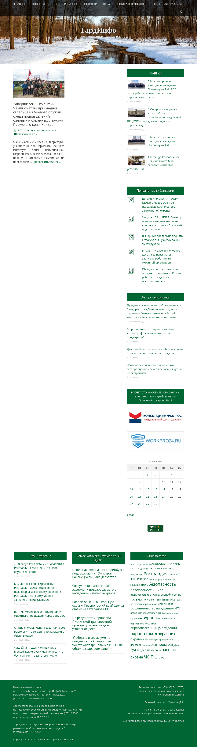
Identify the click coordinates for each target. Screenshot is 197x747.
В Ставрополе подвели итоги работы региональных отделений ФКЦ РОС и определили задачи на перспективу (154, 117)
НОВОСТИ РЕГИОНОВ (64, 4)
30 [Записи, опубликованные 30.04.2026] (155, 504)
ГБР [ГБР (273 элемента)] (132, 568)
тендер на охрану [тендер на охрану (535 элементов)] (149, 650)
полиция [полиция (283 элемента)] (153, 639)
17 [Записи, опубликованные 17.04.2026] (163, 489)
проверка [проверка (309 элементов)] (135, 645)
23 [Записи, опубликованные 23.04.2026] (155, 496)
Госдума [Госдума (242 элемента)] (146, 568)
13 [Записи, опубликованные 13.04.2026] (131, 489)
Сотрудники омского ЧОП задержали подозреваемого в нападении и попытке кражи (94, 589)
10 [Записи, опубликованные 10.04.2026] (163, 482)
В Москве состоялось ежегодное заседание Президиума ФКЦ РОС (162, 141)
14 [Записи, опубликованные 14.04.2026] (139, 489)
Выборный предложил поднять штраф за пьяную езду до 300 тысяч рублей (162, 240)
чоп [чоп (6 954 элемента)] (149, 656)
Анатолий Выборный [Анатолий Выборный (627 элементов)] (166, 564)
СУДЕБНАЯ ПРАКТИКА (168, 4)
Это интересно (40, 556)
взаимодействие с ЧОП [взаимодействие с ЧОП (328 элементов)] (143, 594)
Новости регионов (45, 130)
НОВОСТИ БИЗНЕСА (97, 4)
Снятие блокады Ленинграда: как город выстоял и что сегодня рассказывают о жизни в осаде (39, 631)
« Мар (131, 515)
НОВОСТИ (38, 4)
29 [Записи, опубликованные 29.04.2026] (147, 504)
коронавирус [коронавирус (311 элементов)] (150, 604)
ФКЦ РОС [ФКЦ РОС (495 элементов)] (136, 579)
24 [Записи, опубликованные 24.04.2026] (163, 496)
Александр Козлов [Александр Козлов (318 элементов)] (140, 564)
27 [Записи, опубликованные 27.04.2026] (131, 504)
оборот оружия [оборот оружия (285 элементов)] (171, 613)
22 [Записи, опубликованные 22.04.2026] (147, 496)
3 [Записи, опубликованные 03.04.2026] (163, 475)
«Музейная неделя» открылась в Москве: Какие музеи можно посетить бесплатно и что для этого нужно (38, 651)
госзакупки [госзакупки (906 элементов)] (139, 599)
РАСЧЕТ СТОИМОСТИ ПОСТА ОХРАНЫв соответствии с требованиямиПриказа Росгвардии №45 (155, 396)
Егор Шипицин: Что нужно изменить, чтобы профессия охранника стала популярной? (151, 333)
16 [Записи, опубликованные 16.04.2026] (155, 489)
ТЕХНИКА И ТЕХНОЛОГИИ (131, 4)
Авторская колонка (155, 297)
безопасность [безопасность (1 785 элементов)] (162, 584)
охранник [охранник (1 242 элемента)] (166, 633)
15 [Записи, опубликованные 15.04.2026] (147, 489)
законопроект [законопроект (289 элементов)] (164, 599)
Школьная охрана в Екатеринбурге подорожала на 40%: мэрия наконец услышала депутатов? (98, 573)
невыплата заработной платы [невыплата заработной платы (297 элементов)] (146, 613)
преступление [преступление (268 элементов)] (166, 639)
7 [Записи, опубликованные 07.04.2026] (139, 482)
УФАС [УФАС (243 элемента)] (171, 574)
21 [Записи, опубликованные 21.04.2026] (139, 496)
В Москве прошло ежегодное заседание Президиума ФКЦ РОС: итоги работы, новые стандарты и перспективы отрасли (152, 89)
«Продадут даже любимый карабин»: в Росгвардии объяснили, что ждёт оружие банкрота (39, 568)
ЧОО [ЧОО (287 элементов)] (145, 579)
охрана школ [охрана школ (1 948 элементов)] (143, 633)
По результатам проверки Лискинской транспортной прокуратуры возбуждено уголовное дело (92, 623)
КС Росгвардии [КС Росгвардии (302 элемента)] (159, 568)
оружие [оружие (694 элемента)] (136, 618)
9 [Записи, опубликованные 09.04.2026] (155, 482)
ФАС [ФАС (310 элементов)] (176, 574)
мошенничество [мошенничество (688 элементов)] (142, 608)
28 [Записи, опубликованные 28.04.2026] (139, 504)
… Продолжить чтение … (45, 162)
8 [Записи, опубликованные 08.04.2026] (147, 482)
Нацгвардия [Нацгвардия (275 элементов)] (136, 574)
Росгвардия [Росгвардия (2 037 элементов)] (156, 574)
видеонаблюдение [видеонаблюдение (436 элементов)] (169, 594)
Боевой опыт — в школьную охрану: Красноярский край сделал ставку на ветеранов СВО (98, 605)
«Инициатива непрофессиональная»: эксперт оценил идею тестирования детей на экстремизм (154, 369)
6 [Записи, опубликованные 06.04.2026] (131, 482)
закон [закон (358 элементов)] (152, 599)
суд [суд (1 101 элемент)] (133, 649)
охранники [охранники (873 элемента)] (139, 639)
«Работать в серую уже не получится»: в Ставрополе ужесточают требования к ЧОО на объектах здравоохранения (97, 643)
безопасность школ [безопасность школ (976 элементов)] (147, 589)
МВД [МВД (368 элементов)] (170, 568)
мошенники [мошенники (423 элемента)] (165, 604)
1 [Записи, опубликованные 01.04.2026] (147, 475)
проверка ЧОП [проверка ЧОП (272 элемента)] (149, 644)
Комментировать (26, 134)
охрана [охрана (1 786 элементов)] (149, 617)
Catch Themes (176, 720)
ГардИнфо (98, 30)
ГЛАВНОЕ (20, 4)
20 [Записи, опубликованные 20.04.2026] (131, 496)
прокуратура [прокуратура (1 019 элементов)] (168, 644)
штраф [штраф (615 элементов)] (159, 657)
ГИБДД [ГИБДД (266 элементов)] (138, 568)
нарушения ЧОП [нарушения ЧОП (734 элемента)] (169, 608)
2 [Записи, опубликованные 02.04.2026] (155, 475)
